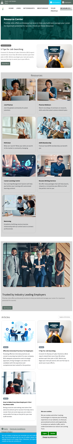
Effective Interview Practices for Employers (18, 351)
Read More (5, 64)
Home (11, 8)
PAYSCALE (7, 143)
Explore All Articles (65, 317)
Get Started (7, 308)
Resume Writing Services (47, 181)
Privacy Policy (7, 431)
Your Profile (54, 9)
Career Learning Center (12, 181)
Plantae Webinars (45, 105)
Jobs (18, 8)
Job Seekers (55, 2)
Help (5, 429)
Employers (66, 2)
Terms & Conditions (17, 429)
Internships (29, 8)
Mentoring (7, 221)
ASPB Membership (45, 143)
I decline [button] (52, 433)
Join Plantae (8, 105)
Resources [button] (65, 8)
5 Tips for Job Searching (47, 351)
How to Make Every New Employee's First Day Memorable (17, 403)
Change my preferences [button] (50, 437)
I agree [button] (45, 433)
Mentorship (42, 8)
